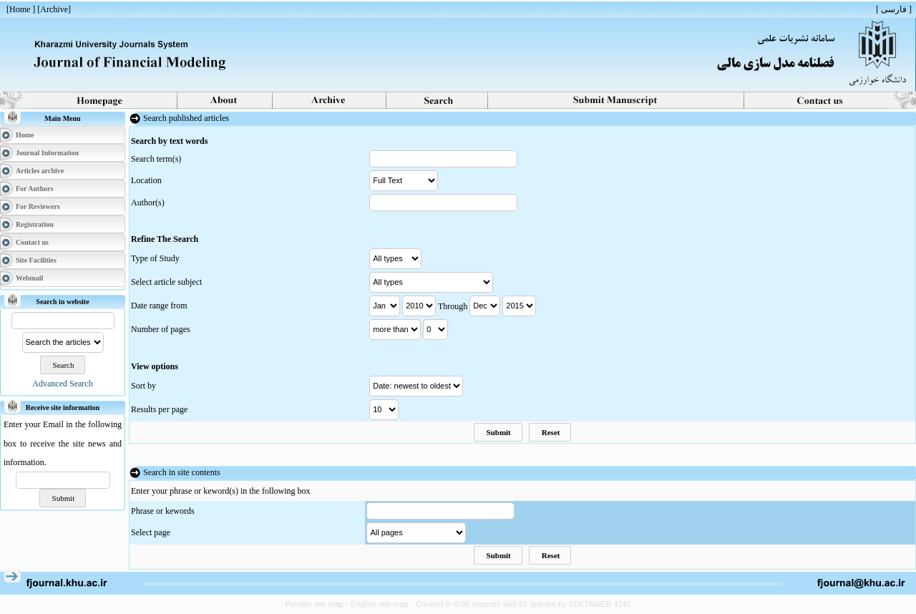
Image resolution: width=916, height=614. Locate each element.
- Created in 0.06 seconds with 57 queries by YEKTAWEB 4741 (521, 604)
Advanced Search (62, 384)
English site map (381, 604)
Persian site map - (318, 604)
